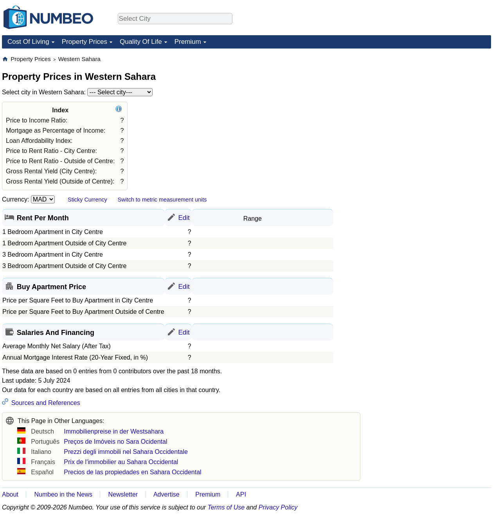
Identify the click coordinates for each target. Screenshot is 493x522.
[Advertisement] (406, 172)
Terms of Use (226, 507)
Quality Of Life (141, 41)
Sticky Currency (87, 199)
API (241, 494)
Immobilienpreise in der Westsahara (114, 431)
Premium (188, 41)
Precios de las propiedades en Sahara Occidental (132, 472)
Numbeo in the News (63, 494)
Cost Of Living (28, 41)
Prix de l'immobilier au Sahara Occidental (121, 462)
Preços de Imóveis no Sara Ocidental (115, 441)
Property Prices (84, 41)
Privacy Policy (278, 507)
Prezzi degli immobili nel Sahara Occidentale (126, 451)
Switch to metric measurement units (162, 199)
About (10, 494)
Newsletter (123, 494)
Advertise (166, 494)
